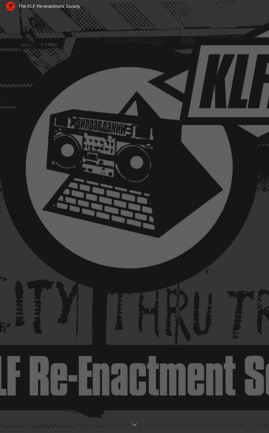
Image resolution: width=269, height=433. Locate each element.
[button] (134, 425)
